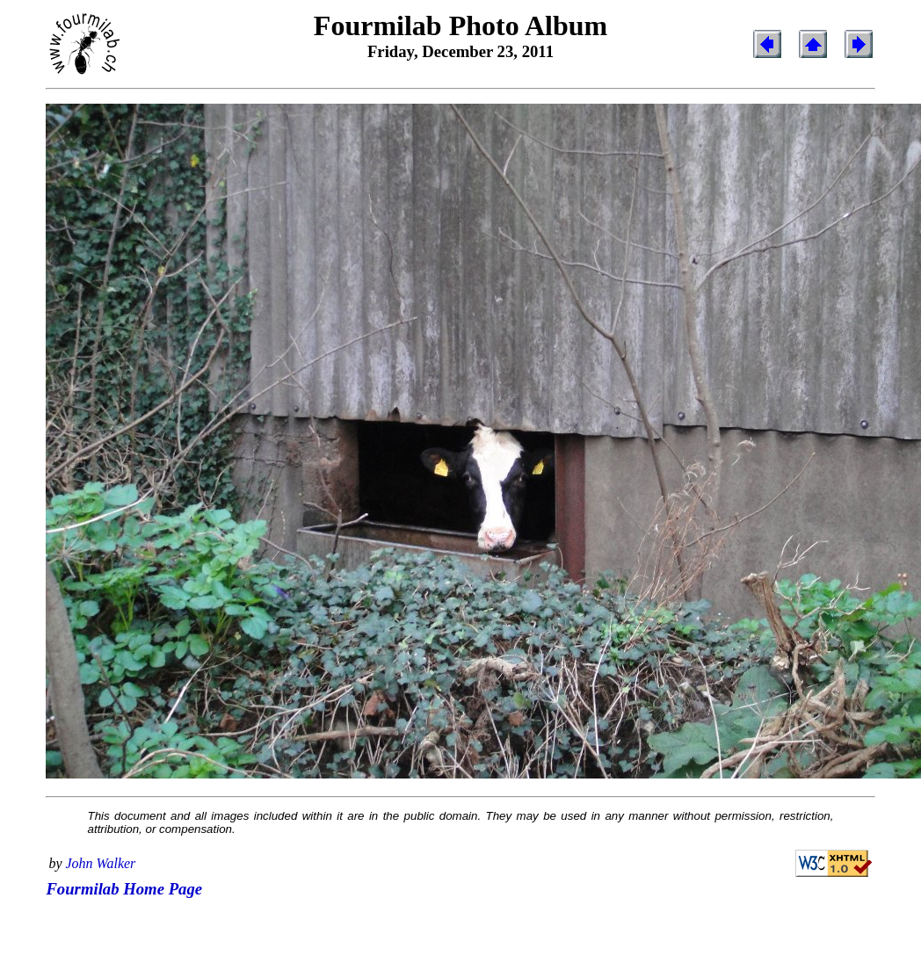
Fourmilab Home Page (124, 889)
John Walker (101, 863)
